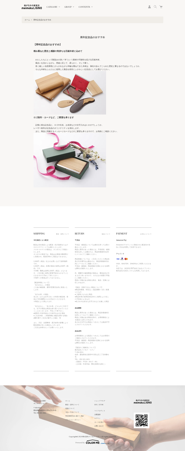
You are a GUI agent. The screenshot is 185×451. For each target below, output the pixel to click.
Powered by (92, 442)
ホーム (27, 20)
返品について (70, 408)
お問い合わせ (99, 426)
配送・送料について (72, 404)
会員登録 (97, 414)
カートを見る (99, 422)
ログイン (97, 418)
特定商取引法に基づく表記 (74, 416)
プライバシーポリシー (73, 420)
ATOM (101, 404)
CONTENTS (84, 6)
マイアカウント (99, 411)
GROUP (67, 6)
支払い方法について (72, 412)
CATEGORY (51, 6)
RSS (95, 404)
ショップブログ (99, 401)
